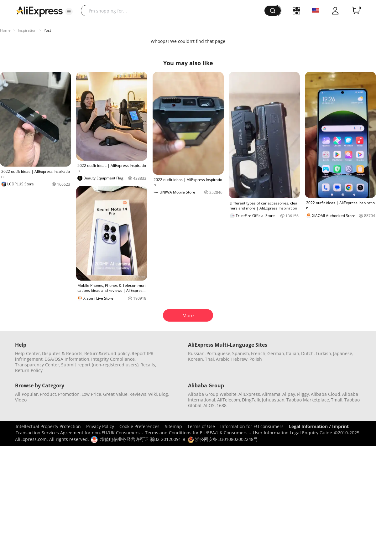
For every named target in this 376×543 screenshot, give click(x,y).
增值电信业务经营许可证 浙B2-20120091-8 (142, 439)
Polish (255, 359)
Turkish (323, 353)
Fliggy (303, 394)
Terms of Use (201, 426)
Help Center (27, 353)
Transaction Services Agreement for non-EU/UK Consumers (78, 433)
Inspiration (27, 30)
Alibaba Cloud (325, 394)
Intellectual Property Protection (48, 426)
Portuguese (218, 353)
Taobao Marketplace (307, 400)
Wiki (152, 394)
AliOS (209, 405)
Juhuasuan (273, 400)
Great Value (115, 394)
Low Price (91, 394)
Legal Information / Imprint (319, 426)
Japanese (342, 353)
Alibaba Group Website (212, 394)
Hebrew (239, 359)
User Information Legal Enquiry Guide (292, 433)
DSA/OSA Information (66, 359)
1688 (222, 405)
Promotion (69, 394)
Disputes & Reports (62, 353)
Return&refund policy (107, 353)
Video (21, 400)
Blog (163, 394)
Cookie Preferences (139, 426)
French (258, 353)
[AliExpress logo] (39, 11)
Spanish (240, 353)
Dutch (307, 353)
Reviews (137, 394)
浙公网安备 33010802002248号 (223, 439)
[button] (69, 11)
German (275, 353)
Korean (195, 359)
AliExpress (249, 394)
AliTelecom (228, 400)
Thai (209, 359)
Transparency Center (37, 365)
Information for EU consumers (252, 426)
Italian (292, 353)
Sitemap (173, 426)
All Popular (26, 394)
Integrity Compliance (113, 359)
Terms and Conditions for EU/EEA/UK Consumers (196, 433)
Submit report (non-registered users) (99, 365)
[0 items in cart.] (356, 11)
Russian (196, 353)
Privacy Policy (100, 426)
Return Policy (29, 370)
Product (48, 394)
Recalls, (148, 365)
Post (47, 30)
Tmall (336, 400)
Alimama (271, 394)
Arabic (222, 359)
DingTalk (251, 400)
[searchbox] (175, 10)
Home (5, 30)
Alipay (288, 394)
